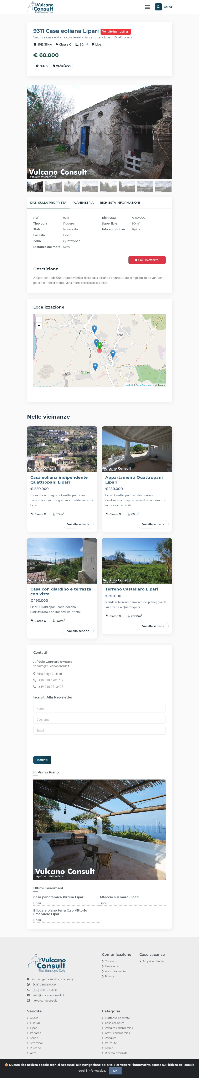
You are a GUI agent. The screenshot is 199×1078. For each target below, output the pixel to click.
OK (115, 1070)
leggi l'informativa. (91, 1071)
